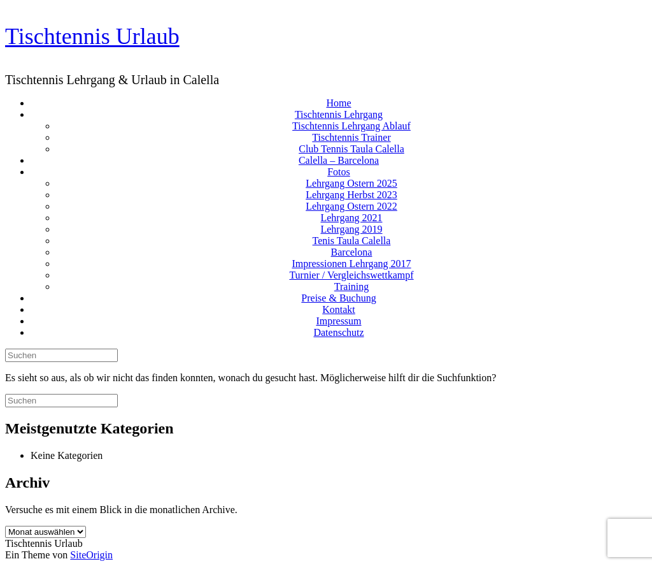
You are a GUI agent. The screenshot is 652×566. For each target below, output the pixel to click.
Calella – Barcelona (339, 160)
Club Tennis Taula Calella (351, 148)
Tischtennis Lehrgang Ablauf (351, 125)
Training (351, 286)
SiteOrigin (91, 554)
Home (338, 103)
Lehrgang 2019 (351, 229)
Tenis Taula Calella (352, 240)
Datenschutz (338, 332)
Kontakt (338, 309)
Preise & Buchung (338, 298)
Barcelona (351, 252)
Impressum (338, 321)
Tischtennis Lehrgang (339, 114)
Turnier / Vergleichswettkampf (351, 275)
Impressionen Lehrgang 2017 (351, 263)
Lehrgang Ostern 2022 (351, 206)
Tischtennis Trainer (351, 137)
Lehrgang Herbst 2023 (351, 194)
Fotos (338, 171)
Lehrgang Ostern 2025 (351, 183)
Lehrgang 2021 (351, 217)
